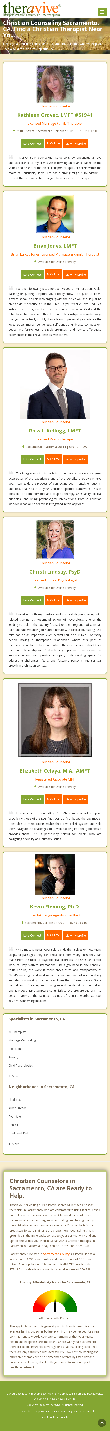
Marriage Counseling (22, 1040)
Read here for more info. (55, 1417)
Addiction (15, 1049)
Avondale (15, 1116)
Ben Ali (13, 1125)
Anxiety (13, 1057)
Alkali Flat (15, 1100)
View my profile (76, 143)
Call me (53, 143)
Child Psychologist (21, 1065)
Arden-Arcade (18, 1108)
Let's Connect (32, 143)
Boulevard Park (19, 1133)
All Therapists (17, 1032)
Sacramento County (56, 1254)
